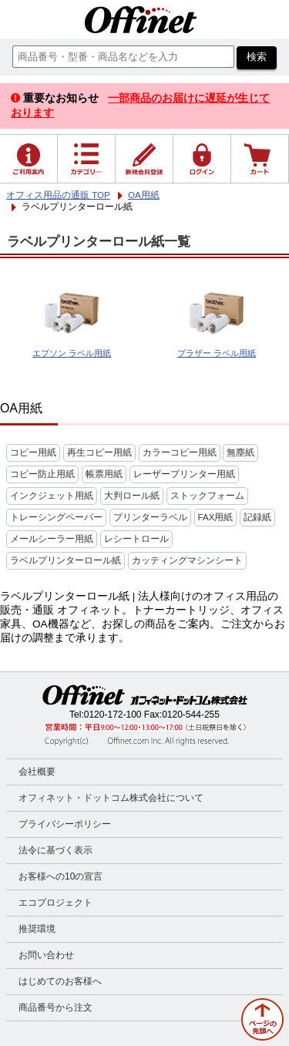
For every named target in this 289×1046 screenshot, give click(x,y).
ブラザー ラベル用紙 (216, 353)
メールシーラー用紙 (51, 538)
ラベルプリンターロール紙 (65, 560)
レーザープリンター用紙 (184, 474)
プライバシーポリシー (64, 824)
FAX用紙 (216, 517)
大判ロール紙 (132, 495)
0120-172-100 (113, 714)
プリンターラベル (150, 517)
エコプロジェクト (55, 902)
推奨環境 (36, 928)
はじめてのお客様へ (60, 981)
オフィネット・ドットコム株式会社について (110, 797)
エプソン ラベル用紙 (71, 353)
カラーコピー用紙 (180, 452)
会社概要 (36, 771)
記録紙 (257, 517)
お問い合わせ (46, 955)
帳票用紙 (104, 474)
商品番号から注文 (55, 1007)
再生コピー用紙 (99, 452)
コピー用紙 (33, 452)
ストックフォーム (207, 495)
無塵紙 (240, 452)
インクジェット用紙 (51, 495)
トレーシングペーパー (56, 517)
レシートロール (136, 538)
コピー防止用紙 (42, 474)
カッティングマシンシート (187, 560)
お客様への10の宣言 (60, 876)
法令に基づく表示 (55, 850)
